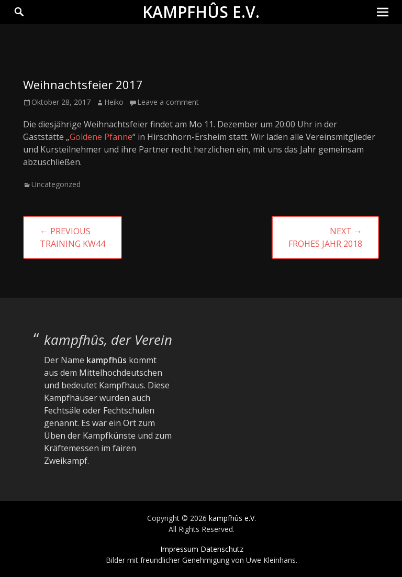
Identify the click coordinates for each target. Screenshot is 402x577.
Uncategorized (56, 184)
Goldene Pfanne (101, 137)
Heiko (114, 102)
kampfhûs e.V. (201, 12)
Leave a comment (168, 102)
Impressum (179, 549)
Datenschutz (221, 549)
